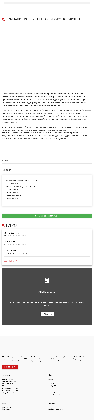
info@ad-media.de (8, 393)
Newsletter (52, 387)
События (51, 383)
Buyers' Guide (53, 385)
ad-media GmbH (7, 379)
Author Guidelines (54, 393)
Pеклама (51, 389)
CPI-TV (50, 381)
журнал (51, 379)
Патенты (51, 391)
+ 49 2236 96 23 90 (11, 389)
